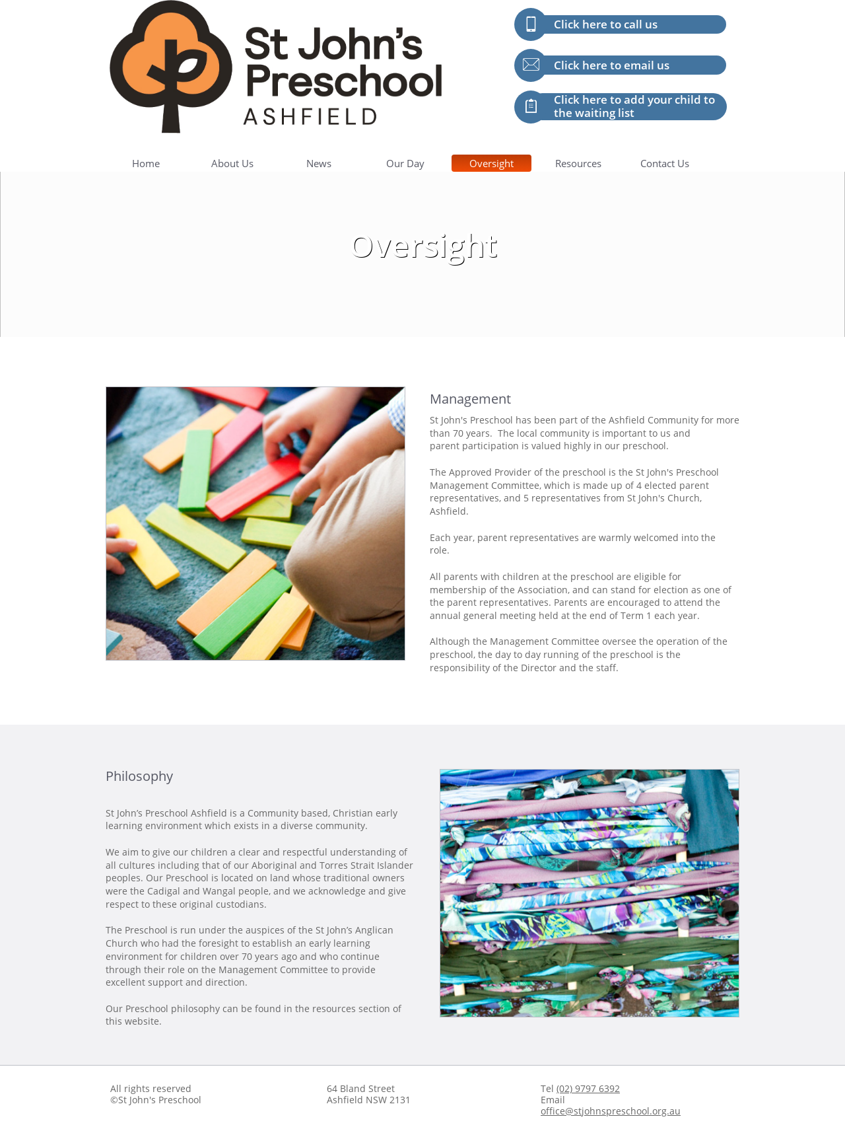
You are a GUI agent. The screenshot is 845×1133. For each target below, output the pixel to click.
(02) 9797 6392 (588, 1088)
